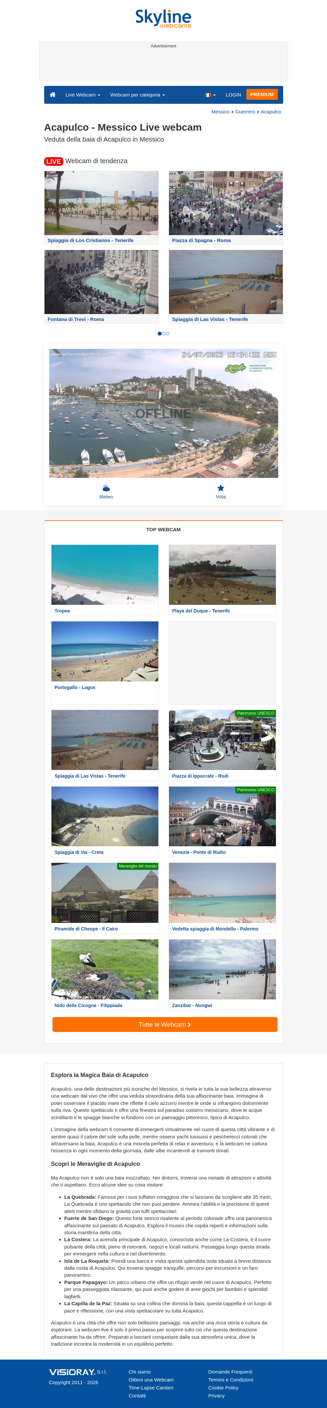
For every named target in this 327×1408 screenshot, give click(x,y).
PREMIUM (262, 94)
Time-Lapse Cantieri (151, 1387)
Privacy (216, 1395)
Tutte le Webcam (165, 1024)
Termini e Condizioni (230, 1379)
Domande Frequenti (230, 1372)
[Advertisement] (163, 66)
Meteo (106, 491)
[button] (210, 94)
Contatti (137, 1395)
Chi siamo (140, 1372)
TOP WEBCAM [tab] (163, 529)
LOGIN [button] (233, 94)
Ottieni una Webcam (151, 1379)
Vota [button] (221, 491)
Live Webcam (83, 94)
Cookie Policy (223, 1387)
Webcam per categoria (137, 94)
